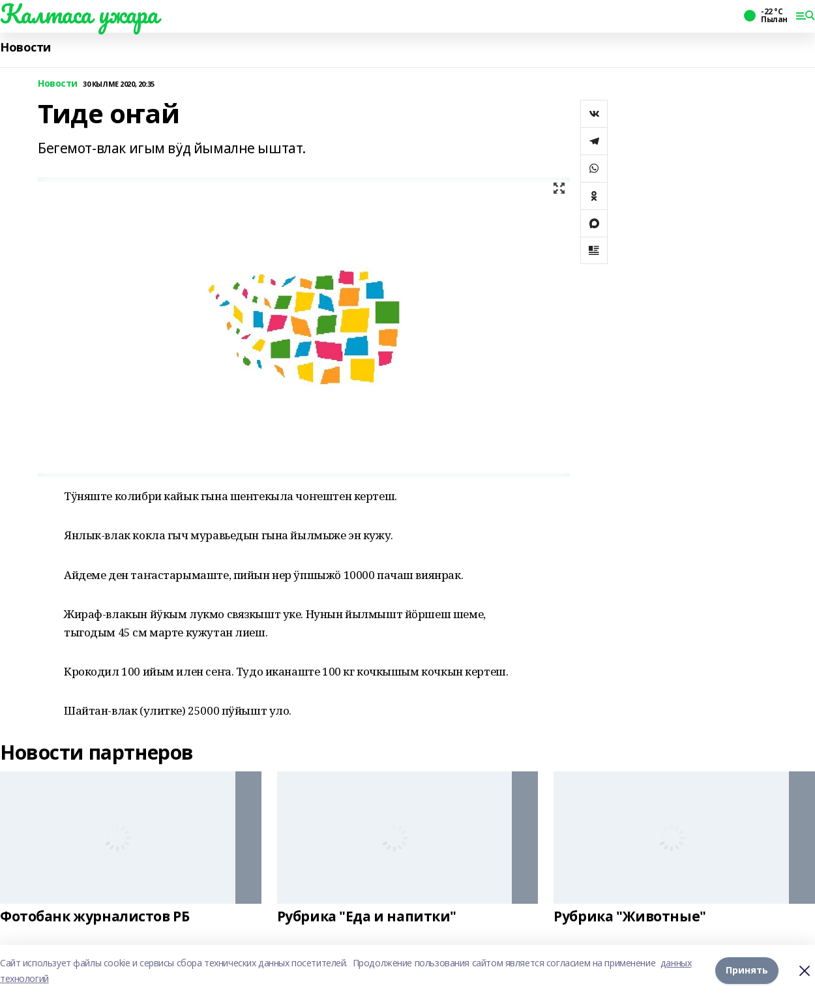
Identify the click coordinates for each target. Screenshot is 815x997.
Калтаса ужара (79, 13)
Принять (747, 970)
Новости (25, 47)
